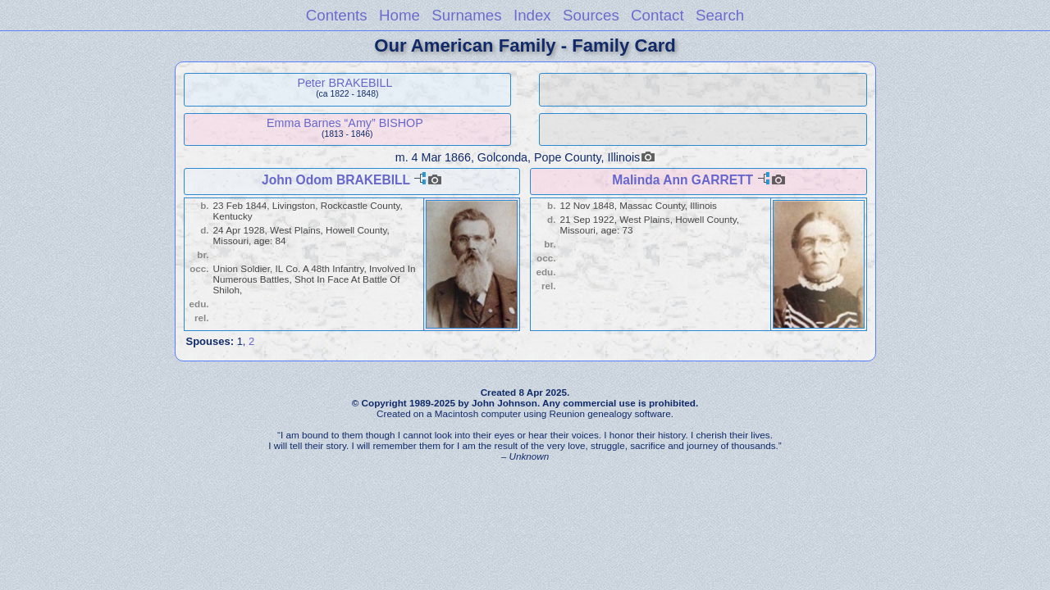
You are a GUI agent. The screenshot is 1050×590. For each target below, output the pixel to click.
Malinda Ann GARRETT (682, 180)
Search (720, 15)
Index (532, 15)
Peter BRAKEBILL (344, 82)
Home (399, 15)
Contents (337, 15)
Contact (657, 15)
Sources (591, 15)
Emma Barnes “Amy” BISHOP (345, 122)
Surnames (466, 15)
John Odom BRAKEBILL (336, 180)
